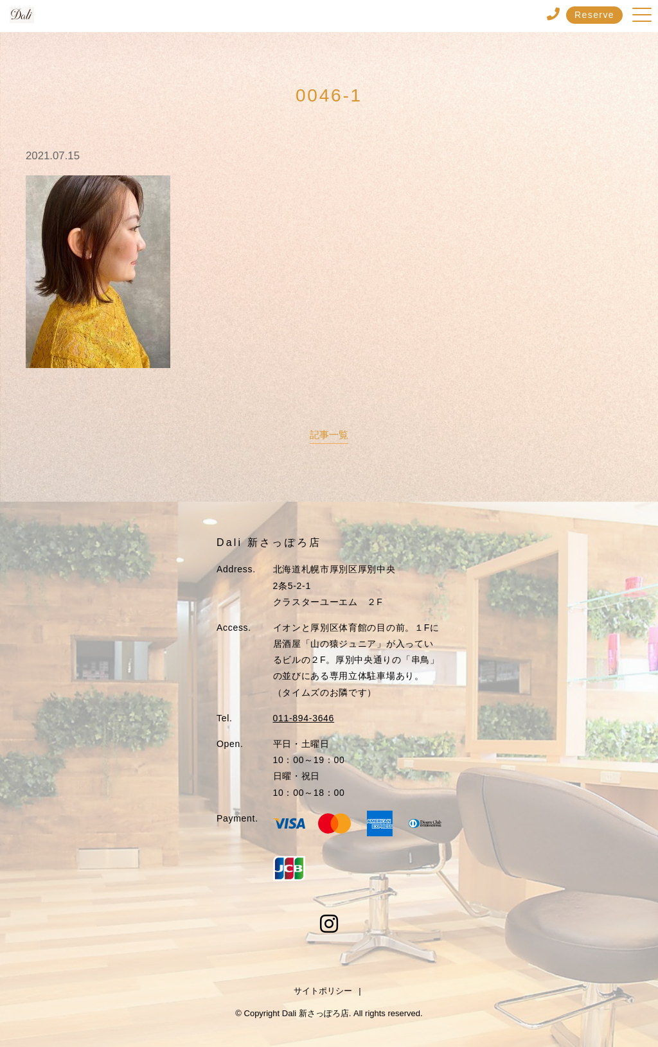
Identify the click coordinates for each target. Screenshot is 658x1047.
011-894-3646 (304, 718)
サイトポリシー (323, 991)
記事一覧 (329, 434)
